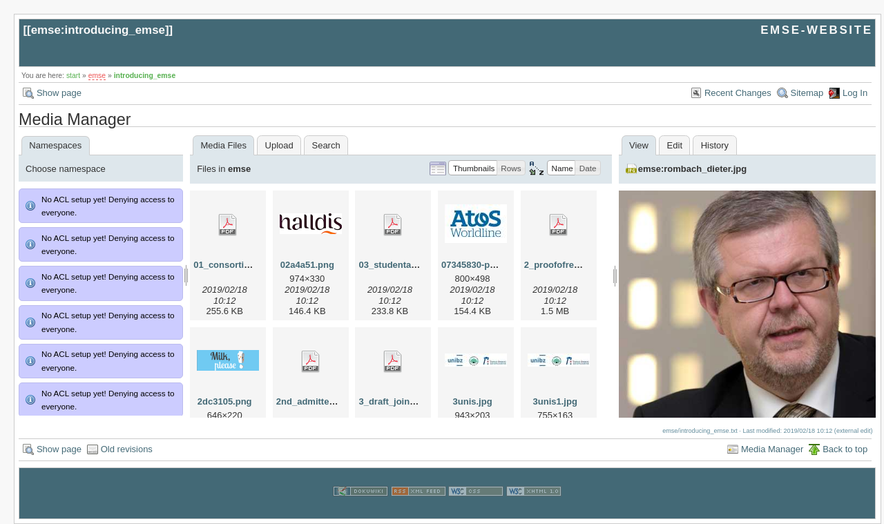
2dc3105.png (225, 401)
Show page (59, 93)
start (73, 75)
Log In (855, 93)
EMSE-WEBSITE (816, 30)
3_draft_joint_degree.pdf (410, 401)
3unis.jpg (472, 401)
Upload (279, 145)
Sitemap (807, 93)
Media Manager (772, 449)
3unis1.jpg (555, 401)
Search (325, 145)
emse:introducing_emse (98, 30)
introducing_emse (145, 75)
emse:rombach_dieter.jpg (692, 169)
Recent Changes (737, 93)
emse (97, 75)
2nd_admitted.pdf (313, 401)
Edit (674, 145)
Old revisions (127, 449)
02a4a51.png (307, 265)
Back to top (845, 449)
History (715, 145)
